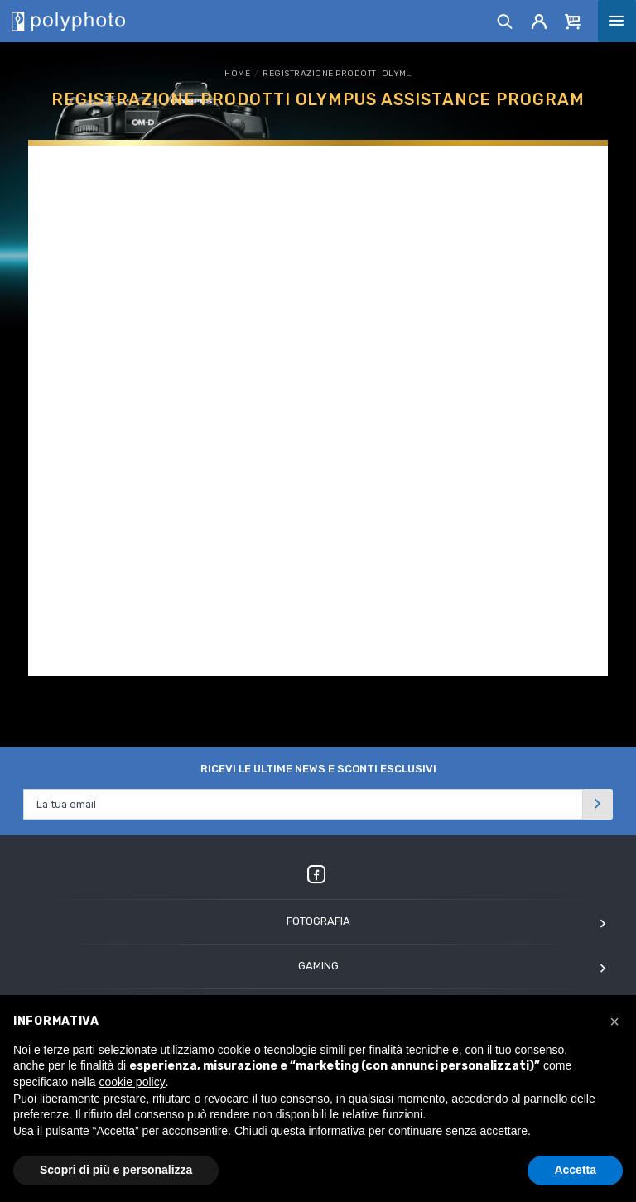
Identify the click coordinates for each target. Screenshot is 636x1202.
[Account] (539, 20)
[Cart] (573, 20)
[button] (614, 1021)
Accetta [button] (575, 1169)
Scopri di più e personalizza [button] (116, 1169)
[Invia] (598, 804)
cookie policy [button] (132, 1082)
